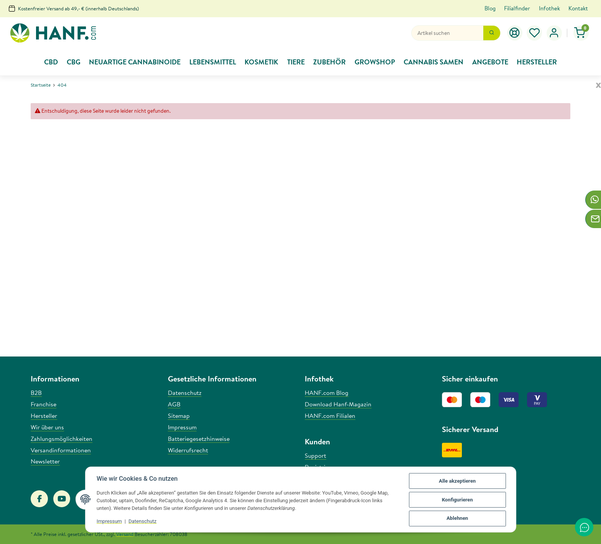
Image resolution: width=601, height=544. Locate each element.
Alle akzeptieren (457, 481)
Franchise (43, 404)
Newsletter (45, 461)
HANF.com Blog (326, 392)
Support (315, 455)
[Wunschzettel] (535, 33)
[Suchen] (447, 33)
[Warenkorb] (581, 33)
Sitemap (179, 415)
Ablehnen (457, 518)
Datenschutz (143, 521)
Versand (124, 534)
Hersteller (44, 415)
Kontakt (578, 8)
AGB (174, 404)
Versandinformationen (61, 450)
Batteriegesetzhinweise (199, 438)
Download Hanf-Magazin (338, 404)
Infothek (549, 8)
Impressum (109, 521)
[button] (554, 33)
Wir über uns (47, 427)
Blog (490, 8)
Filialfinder (517, 8)
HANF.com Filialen (330, 415)
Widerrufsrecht (188, 450)
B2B (36, 392)
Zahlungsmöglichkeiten (61, 438)
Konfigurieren (457, 500)
